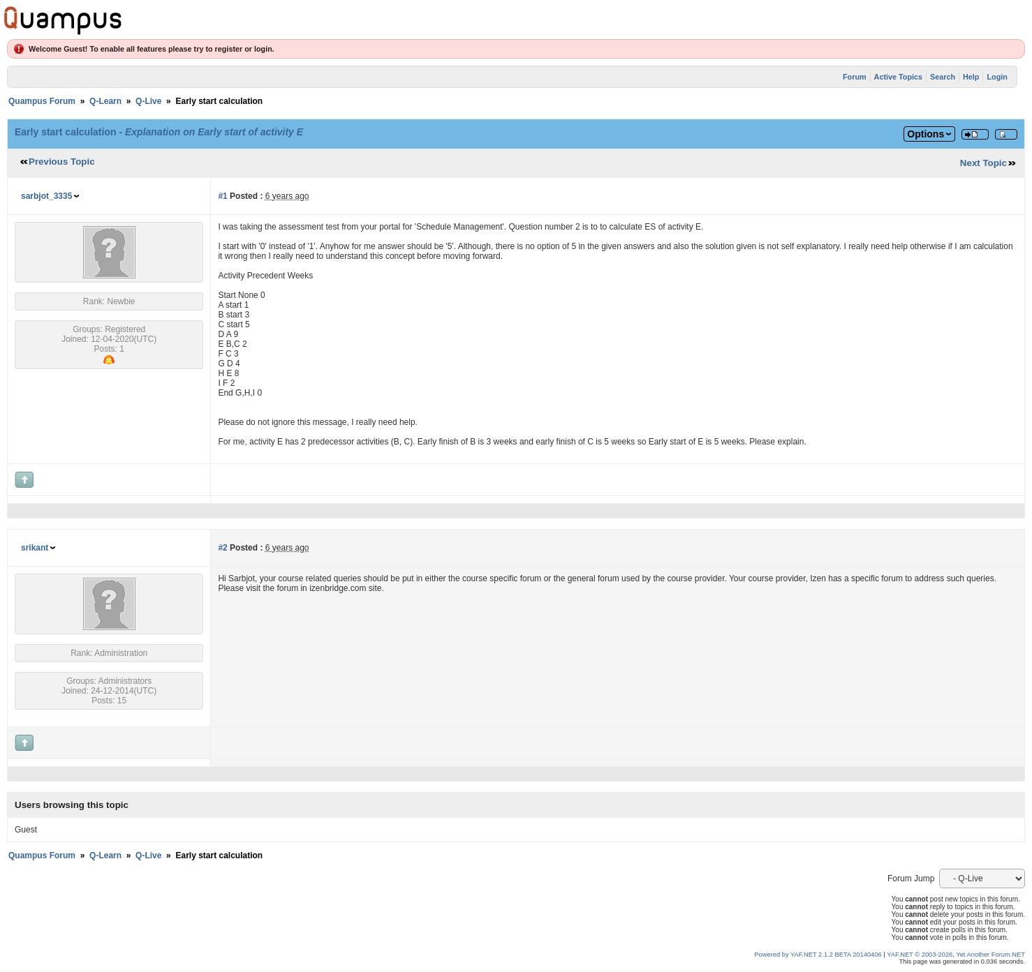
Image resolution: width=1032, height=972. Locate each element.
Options (925, 134)
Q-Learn (105, 101)
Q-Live (148, 101)
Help (971, 77)
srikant (34, 548)
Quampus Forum (41, 101)
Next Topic (983, 163)
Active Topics (898, 77)
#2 (222, 548)
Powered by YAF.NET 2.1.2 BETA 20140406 (818, 954)
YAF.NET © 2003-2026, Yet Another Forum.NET (956, 954)
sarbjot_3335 (46, 196)
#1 (222, 196)
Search (942, 77)
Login (997, 77)
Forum (855, 77)
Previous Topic (62, 161)
